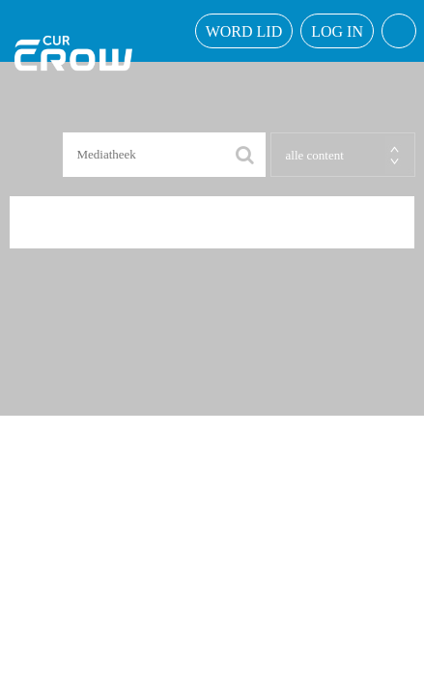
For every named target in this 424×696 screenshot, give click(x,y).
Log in (337, 31)
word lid (244, 31)
